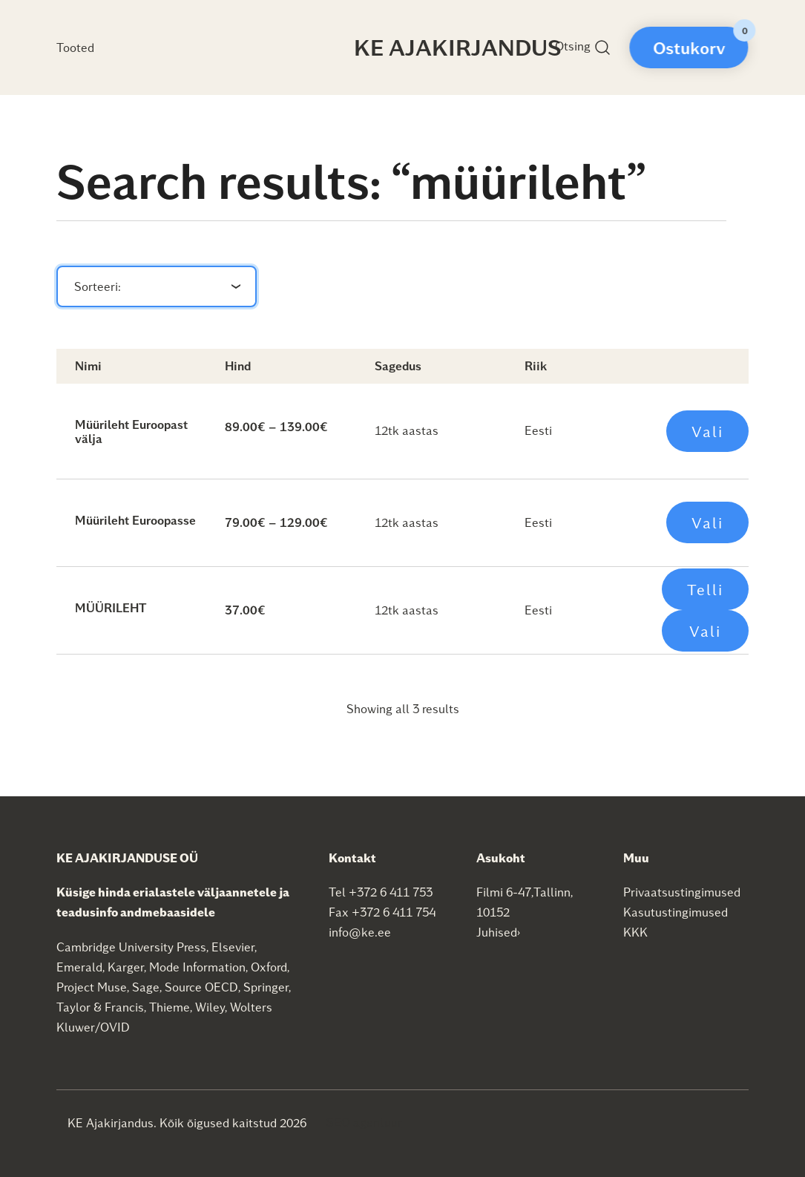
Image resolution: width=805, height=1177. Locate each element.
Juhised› (498, 932)
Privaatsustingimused (681, 892)
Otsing (583, 47)
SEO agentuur (364, 1122)
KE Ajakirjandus (458, 46)
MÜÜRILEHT (110, 607)
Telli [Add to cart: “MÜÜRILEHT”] (705, 589)
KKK (635, 932)
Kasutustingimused (675, 912)
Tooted (75, 47)
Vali (707, 431)
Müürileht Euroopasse (135, 520)
